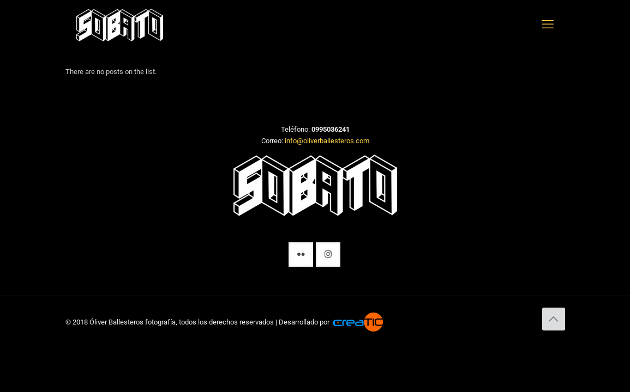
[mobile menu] (547, 24)
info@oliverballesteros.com (327, 141)
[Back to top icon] (553, 319)
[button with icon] (301, 254)
